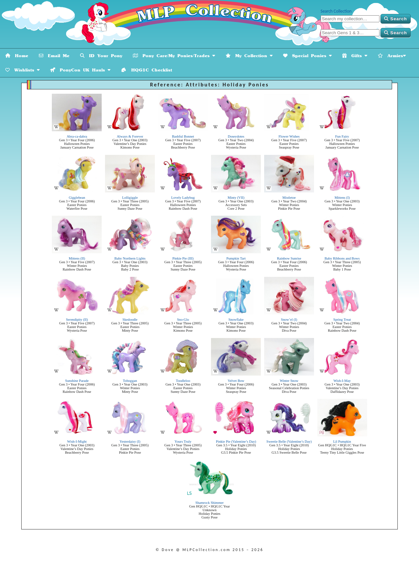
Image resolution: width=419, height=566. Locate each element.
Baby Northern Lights (130, 258)
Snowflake (236, 319)
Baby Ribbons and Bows (342, 258)
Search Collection (336, 11)
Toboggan (130, 381)
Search (395, 18)
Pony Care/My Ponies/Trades (174, 55)
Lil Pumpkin (342, 441)
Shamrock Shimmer (209, 503)
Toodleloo (183, 381)
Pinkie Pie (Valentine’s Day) (236, 441)
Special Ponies (307, 55)
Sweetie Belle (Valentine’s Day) (289, 441)
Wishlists (22, 69)
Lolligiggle (130, 197)
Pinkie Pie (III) (183, 258)
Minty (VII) (236, 197)
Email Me (54, 55)
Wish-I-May (342, 381)
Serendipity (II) (77, 319)
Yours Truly (182, 441)
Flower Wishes (289, 136)
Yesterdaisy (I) (130, 441)
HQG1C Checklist (146, 69)
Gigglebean (77, 197)
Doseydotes (236, 136)
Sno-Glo (183, 319)
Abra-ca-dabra (77, 136)
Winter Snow (289, 381)
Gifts (354, 55)
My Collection (249, 55)
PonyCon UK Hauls (80, 69)
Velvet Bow (236, 381)
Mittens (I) (342, 197)
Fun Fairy (342, 136)
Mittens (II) (77, 258)
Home (16, 55)
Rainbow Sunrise (289, 258)
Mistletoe (289, 197)
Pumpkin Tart (236, 258)
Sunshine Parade (77, 381)
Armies (392, 55)
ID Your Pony (101, 55)
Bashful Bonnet (183, 136)
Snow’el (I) (289, 319)
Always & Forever (130, 136)
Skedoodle (130, 319)
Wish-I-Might (77, 441)
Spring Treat (342, 319)
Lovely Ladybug (183, 197)
